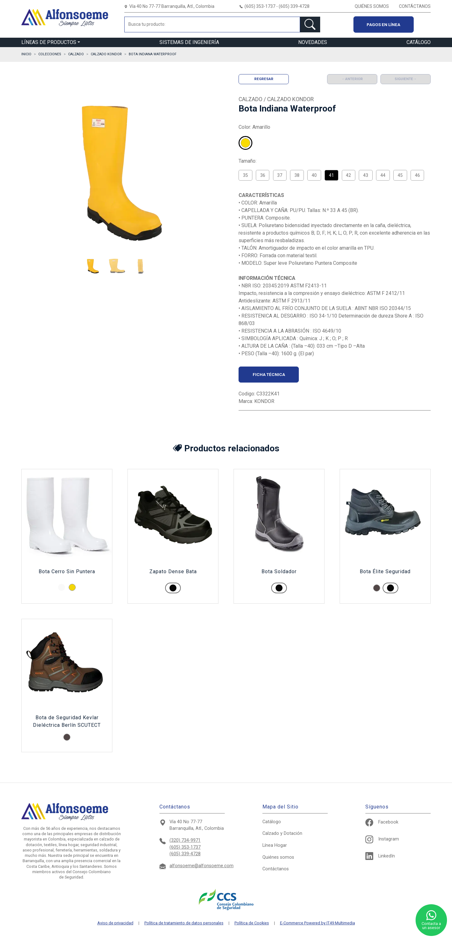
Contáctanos (275, 869)
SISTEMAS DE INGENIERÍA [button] (189, 42)
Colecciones (49, 54)
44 (382, 175)
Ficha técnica (269, 374)
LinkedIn (380, 856)
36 (262, 175)
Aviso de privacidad (115, 923)
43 (365, 175)
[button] (92, 266)
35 (245, 175)
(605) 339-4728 (185, 854)
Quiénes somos (278, 857)
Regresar (263, 79)
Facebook (381, 822)
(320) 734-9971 (185, 840)
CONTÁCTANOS (415, 6)
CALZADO (76, 54)
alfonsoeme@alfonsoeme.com (202, 865)
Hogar (274, 845)
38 (296, 175)
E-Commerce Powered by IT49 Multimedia (317, 923)
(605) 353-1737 (185, 847)
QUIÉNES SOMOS (372, 6)
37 (279, 175)
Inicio (26, 54)
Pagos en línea (383, 24)
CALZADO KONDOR (106, 54)
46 (417, 175)
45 (400, 175)
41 (331, 175)
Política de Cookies (251, 923)
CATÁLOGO (418, 42)
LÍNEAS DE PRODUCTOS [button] (48, 42)
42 (348, 175)
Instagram (382, 839)
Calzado (282, 833)
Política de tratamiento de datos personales (183, 923)
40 (314, 175)
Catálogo (271, 821)
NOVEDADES (312, 42)
